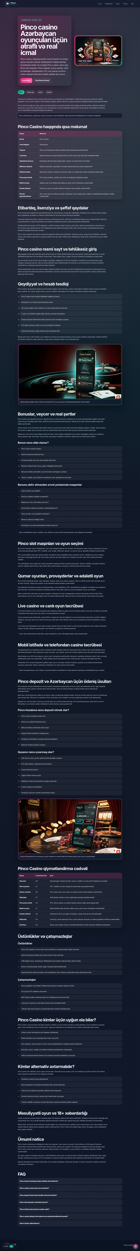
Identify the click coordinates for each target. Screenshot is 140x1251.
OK (11, 1246)
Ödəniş (125, 4)
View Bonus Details (42, 80)
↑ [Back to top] (135, 1246)
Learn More (26, 80)
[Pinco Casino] (13, 3)
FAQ (132, 4)
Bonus (118, 4)
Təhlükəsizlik (109, 4)
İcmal (99, 4)
